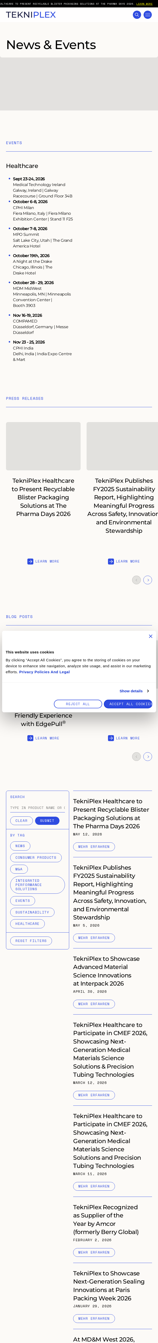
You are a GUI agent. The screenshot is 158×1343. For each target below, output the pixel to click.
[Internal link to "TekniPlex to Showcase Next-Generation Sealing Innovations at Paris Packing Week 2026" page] (112, 1296)
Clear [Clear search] (21, 820)
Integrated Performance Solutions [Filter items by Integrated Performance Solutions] (28, 884)
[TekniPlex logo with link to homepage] (31, 15)
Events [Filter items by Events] (22, 900)
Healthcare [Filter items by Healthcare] (27, 923)
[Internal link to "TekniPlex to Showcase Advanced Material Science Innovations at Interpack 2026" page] (112, 981)
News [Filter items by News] (20, 845)
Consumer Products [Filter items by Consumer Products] (35, 857)
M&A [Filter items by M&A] (19, 869)
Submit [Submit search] (47, 820)
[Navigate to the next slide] (147, 580)
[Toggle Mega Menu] (147, 14)
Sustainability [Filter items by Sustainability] (32, 912)
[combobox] (45, 807)
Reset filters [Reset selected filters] (31, 940)
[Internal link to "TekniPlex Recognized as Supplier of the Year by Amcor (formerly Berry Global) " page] (112, 1230)
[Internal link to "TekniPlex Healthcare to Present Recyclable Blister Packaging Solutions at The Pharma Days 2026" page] (112, 824)
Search (17, 797)
